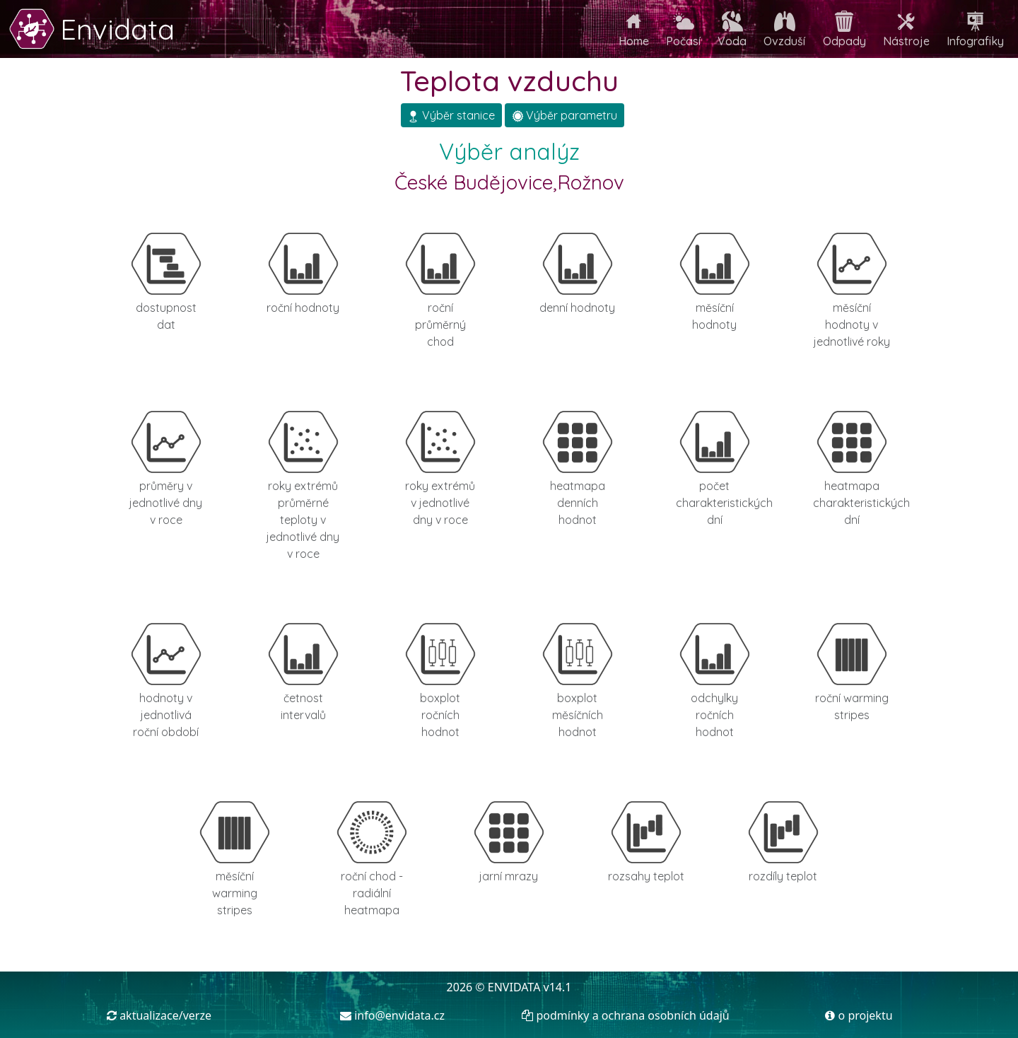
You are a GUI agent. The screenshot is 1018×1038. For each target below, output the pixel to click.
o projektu (858, 1015)
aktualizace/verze (159, 1015)
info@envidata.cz (392, 1015)
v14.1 (558, 987)
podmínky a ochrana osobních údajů (625, 1015)
